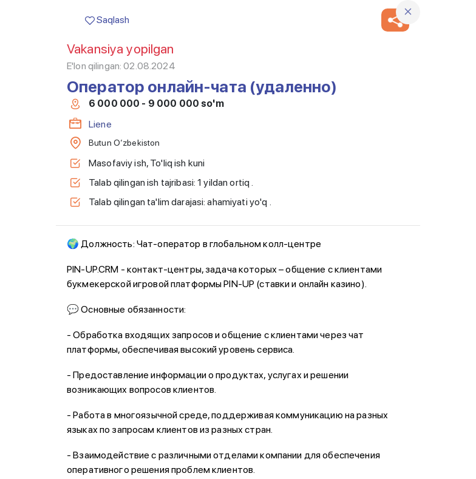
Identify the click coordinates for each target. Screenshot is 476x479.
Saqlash (107, 19)
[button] (395, 20)
